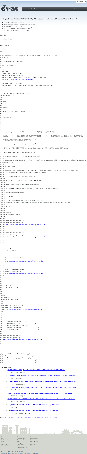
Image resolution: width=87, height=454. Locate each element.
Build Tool (19, 449)
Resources (20, 437)
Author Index (53, 417)
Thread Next (26, 417)
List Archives (41, 9)
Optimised (3, 453)
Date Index (44, 417)
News (32, 437)
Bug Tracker (20, 446)
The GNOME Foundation (7, 446)
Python (32, 453)
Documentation (21, 440)
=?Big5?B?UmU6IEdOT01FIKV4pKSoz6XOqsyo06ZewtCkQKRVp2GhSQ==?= (33, 405)
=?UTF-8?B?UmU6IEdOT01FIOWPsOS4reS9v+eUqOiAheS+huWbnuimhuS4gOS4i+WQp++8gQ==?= (41, 381)
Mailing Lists (32, 9)
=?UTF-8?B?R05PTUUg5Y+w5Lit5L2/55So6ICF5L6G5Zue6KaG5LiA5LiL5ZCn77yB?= (36, 370)
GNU (37, 453)
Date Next (10, 417)
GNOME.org (82, 1)
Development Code (22, 447)
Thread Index (36, 417)
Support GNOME (5, 443)
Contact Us (4, 444)
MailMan (28, 453)
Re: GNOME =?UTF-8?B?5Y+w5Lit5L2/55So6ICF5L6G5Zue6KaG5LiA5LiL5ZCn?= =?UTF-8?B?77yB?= (42, 376)
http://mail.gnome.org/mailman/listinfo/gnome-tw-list (25, 225)
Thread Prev (18, 417)
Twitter (32, 446)
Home (25, 9)
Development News (35, 443)
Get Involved (4, 440)
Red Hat (19, 453)
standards (10, 453)
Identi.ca (32, 444)
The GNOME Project (7, 437)
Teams (2, 441)
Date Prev (4, 417)
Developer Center (21, 438)
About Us (3, 438)
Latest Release (34, 440)
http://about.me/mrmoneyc (24, 79)
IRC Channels (20, 444)
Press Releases (34, 438)
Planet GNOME (34, 441)
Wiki (18, 441)
